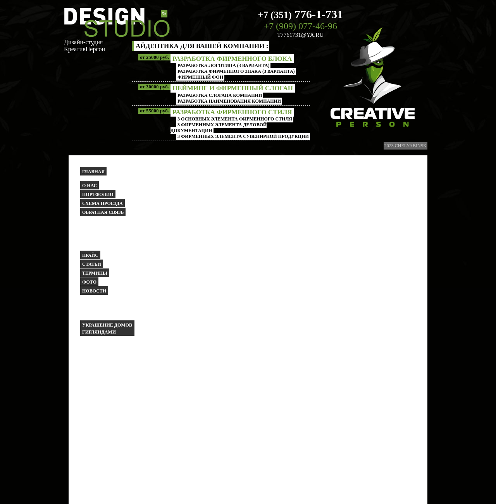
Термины (94, 273)
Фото (89, 282)
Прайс (90, 255)
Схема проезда (102, 203)
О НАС (89, 185)
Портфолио (98, 194)
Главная (93, 171)
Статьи (91, 264)
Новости (94, 291)
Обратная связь (103, 212)
